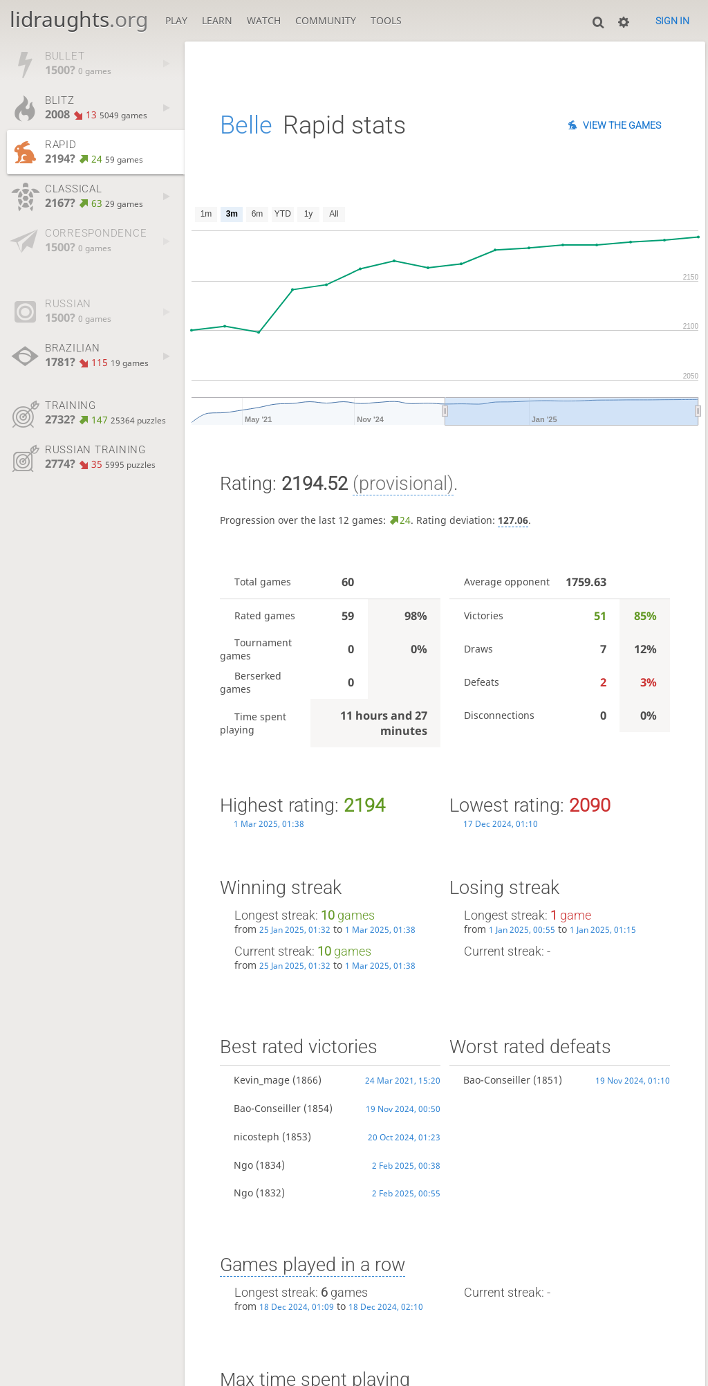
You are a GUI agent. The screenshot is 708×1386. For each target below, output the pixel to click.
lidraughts (79, 19)
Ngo (243, 1164)
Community (325, 20)
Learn (217, 20)
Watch (264, 20)
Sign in (672, 20)
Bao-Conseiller (267, 1108)
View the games (622, 125)
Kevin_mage (262, 1079)
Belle (246, 125)
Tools (386, 20)
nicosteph (256, 1136)
